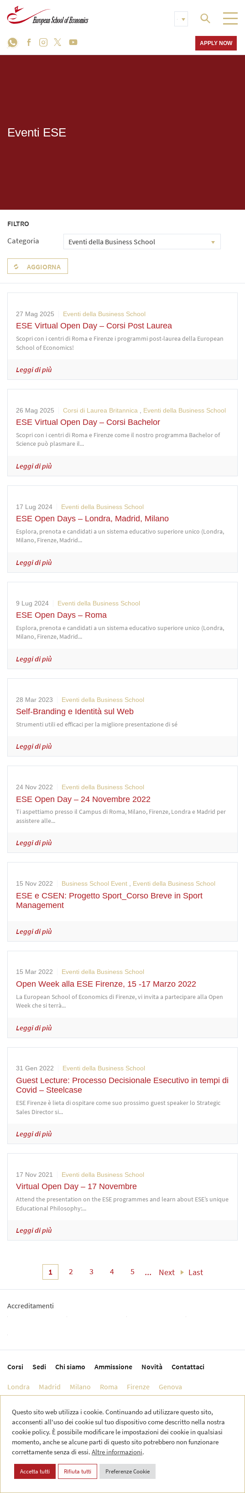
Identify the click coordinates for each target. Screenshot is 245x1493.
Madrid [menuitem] (50, 1386)
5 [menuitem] (132, 1271)
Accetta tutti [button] (35, 1471)
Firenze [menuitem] (138, 1386)
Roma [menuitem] (109, 1386)
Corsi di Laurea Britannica (100, 410)
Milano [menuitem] (80, 1386)
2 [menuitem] (71, 1271)
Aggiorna (44, 266)
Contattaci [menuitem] (188, 1366)
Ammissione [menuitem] (113, 1366)
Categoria (23, 241)
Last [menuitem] (195, 1272)
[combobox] (142, 241)
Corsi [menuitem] (15, 1366)
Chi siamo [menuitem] (70, 1366)
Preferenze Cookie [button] (127, 1471)
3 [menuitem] (91, 1271)
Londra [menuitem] (18, 1386)
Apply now (216, 43)
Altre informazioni (117, 1452)
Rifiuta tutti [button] (77, 1471)
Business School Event (94, 883)
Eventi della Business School (104, 314)
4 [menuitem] (112, 1271)
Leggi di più (34, 369)
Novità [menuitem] (151, 1366)
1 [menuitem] (50, 1271)
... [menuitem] (148, 1272)
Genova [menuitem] (170, 1386)
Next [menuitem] (167, 1272)
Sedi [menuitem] (39, 1366)
